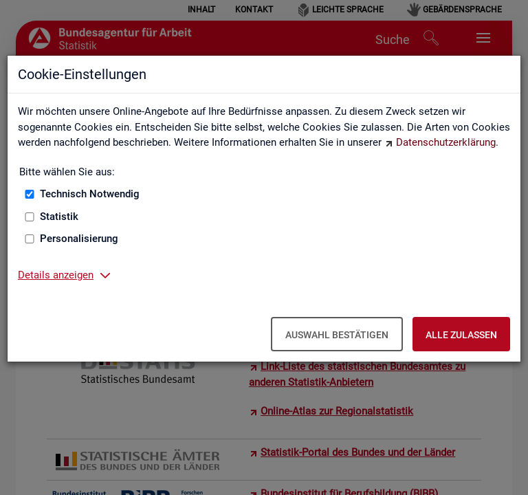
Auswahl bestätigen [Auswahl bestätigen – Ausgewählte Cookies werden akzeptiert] (336, 334)
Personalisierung (79, 238)
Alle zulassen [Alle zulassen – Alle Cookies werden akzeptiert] (461, 334)
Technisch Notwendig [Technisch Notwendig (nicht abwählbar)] (90, 194)
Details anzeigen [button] (56, 275)
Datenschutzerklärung (446, 142)
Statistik (59, 216)
